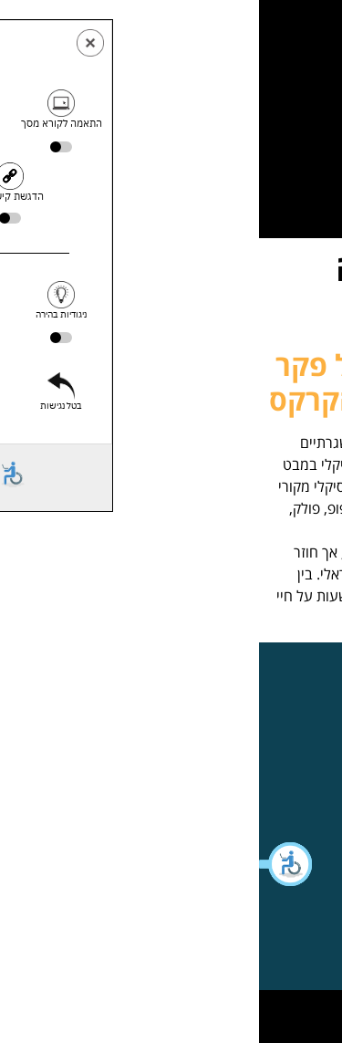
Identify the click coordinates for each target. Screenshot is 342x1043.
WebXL (135, 1010)
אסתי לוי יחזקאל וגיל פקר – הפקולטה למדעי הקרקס (171, 382)
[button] (27, 864)
